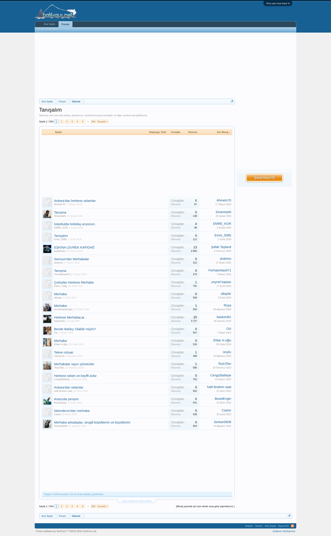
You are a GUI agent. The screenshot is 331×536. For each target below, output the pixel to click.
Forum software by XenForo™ (66, 531)
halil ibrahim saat (63, 391)
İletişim (249, 526)
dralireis (58, 262)
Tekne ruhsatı (63, 352)
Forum (65, 24)
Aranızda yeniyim (66, 399)
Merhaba (60, 294)
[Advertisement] (137, 65)
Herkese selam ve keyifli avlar (75, 376)
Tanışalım (61, 236)
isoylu (227, 352)
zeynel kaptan (221, 282)
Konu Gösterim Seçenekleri (137, 501)
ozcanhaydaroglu (63, 309)
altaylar (58, 297)
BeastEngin (60, 402)
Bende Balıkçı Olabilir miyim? (75, 329)
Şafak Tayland (221, 247)
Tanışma (60, 212)
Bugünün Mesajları (49, 29)
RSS (292, 525)
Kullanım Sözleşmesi (284, 531)
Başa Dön (283, 526)
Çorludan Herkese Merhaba (74, 282)
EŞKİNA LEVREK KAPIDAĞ (74, 247)
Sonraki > (102, 121)
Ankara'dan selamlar (68, 387)
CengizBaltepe (62, 379)
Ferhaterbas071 (62, 274)
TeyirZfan (59, 367)
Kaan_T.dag (60, 286)
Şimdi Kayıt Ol (264, 177)
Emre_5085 (60, 239)
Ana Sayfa (49, 24)
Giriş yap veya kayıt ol (278, 3)
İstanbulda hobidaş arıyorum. (75, 224)
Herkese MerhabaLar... (70, 317)
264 (93, 121)
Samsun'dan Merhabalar (71, 259)
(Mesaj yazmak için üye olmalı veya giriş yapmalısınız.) (205, 506)
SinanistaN (60, 216)
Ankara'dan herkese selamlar (75, 201)
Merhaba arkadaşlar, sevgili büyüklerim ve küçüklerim (92, 422)
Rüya (227, 305)
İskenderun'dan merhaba (72, 411)
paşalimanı (60, 251)
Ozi (56, 332)
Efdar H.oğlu (60, 344)
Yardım (259, 526)
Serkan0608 (60, 426)
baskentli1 (59, 321)
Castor (57, 414)
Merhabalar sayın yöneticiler (74, 364)
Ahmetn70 (59, 204)
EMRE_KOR (61, 227)
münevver (59, 356)
